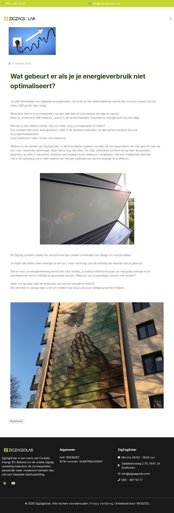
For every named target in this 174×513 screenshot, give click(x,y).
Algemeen (16, 421)
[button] (170, 19)
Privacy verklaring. (102, 503)
